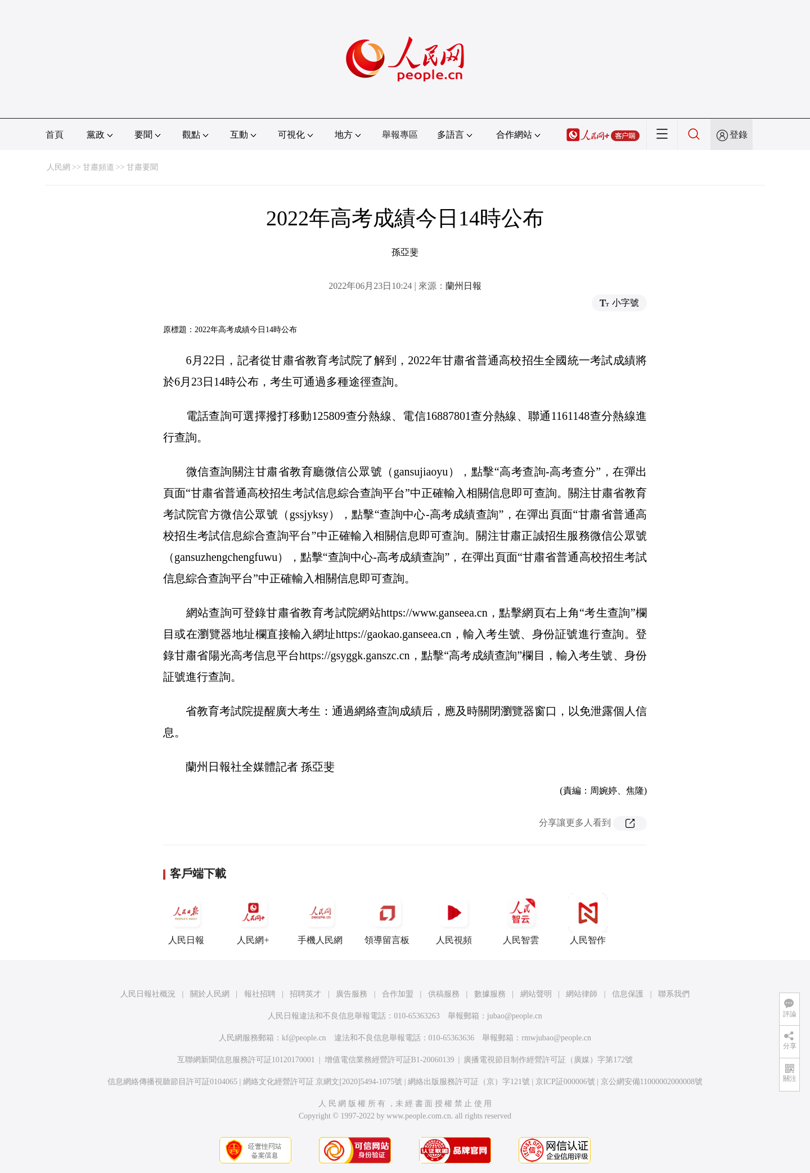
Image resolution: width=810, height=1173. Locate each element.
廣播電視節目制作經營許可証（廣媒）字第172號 (548, 1060)
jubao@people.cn (514, 1016)
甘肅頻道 (98, 167)
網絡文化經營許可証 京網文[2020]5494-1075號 (323, 1081)
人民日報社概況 (148, 994)
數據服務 (490, 994)
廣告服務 (351, 994)
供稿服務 (444, 994)
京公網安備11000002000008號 (652, 1081)
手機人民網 (320, 919)
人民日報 (186, 919)
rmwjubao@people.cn (556, 1038)
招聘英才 (305, 994)
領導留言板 (387, 919)
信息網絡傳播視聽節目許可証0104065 (172, 1081)
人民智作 (588, 919)
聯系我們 (674, 994)
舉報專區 (400, 134)
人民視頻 (454, 919)
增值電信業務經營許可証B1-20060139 (389, 1060)
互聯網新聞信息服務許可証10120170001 (246, 1060)
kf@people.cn (304, 1038)
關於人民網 (210, 994)
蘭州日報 (464, 286)
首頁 (55, 134)
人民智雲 (521, 919)
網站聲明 (536, 994)
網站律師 (581, 994)
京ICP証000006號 (565, 1081)
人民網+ (253, 919)
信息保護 (628, 994)
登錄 (739, 134)
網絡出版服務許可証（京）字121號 (469, 1081)
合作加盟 (397, 994)
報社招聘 (260, 994)
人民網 (58, 167)
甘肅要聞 (142, 167)
